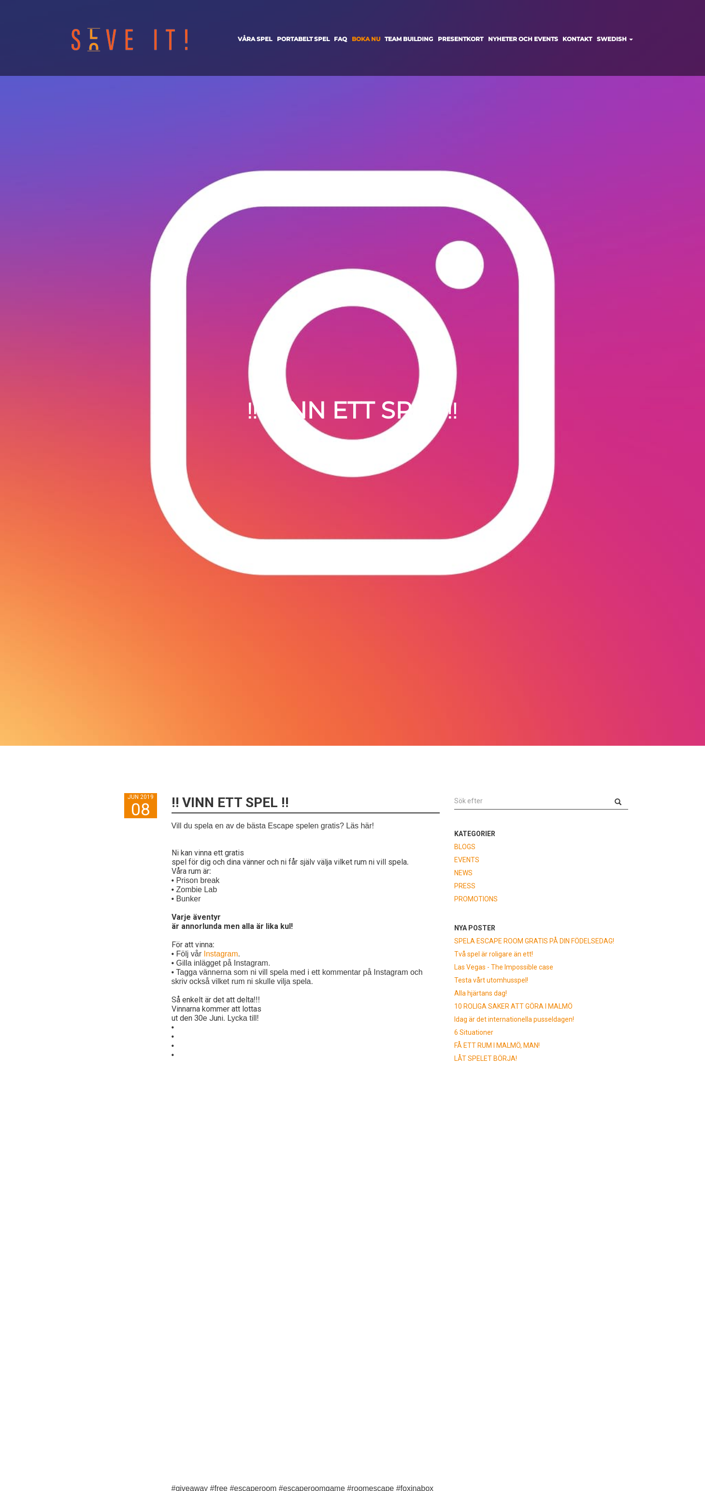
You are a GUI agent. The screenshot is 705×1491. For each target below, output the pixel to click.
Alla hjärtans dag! (480, 993)
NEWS (463, 873)
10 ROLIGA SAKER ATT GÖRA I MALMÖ (513, 1006)
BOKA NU (366, 39)
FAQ (340, 39)
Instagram (220, 954)
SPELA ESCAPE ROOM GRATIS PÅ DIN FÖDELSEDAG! (534, 941)
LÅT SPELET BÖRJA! (485, 1058)
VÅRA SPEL (255, 39)
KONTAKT (577, 39)
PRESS (464, 886)
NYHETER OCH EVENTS (523, 39)
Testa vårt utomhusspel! (491, 980)
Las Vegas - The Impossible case (503, 967)
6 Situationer (473, 1032)
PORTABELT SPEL (303, 39)
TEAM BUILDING (409, 39)
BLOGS (464, 847)
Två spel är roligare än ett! (493, 954)
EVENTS (466, 860)
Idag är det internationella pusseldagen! (514, 1019)
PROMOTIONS (476, 899)
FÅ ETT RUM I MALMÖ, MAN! (497, 1045)
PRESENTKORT (460, 39)
